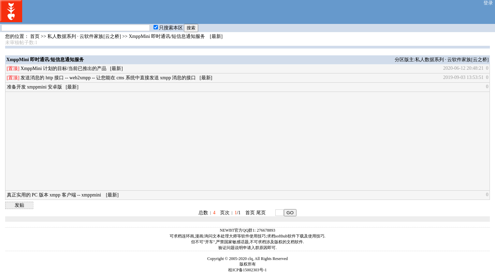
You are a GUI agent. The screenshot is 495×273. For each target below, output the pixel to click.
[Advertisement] (211, 141)
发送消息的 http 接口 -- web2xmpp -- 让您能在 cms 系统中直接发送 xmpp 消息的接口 (108, 77)
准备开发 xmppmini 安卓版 (34, 87)
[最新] (216, 36)
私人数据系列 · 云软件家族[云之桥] (84, 36)
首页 (35, 36)
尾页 (261, 212)
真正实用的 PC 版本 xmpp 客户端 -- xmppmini (54, 194)
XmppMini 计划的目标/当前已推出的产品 (63, 68)
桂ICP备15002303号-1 (247, 270)
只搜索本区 (168, 27)
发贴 (19, 205)
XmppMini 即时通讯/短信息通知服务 (167, 36)
